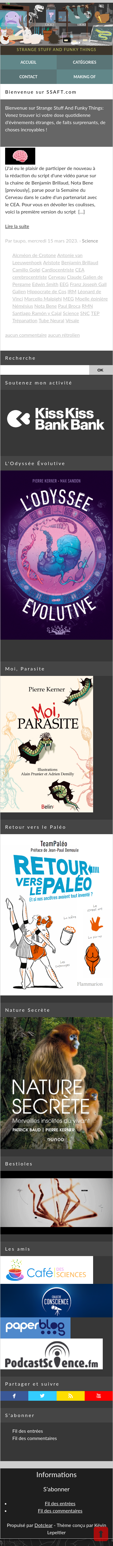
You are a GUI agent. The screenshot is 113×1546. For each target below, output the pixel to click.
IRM (71, 291)
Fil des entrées (27, 1431)
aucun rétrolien (64, 335)
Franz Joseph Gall (88, 284)
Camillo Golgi (26, 269)
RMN (87, 306)
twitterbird (42, 1396)
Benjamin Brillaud (79, 262)
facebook (14, 1396)
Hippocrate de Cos (46, 291)
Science (90, 240)
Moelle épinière (91, 298)
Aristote (51, 262)
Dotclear (43, 1525)
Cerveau (57, 277)
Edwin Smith (45, 284)
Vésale (72, 320)
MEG (68, 298)
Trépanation (24, 320)
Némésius (22, 306)
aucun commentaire (26, 335)
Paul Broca (69, 306)
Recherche (20, 358)
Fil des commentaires (34, 1438)
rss (71, 1396)
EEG (64, 284)
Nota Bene (45, 306)
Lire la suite (17, 226)
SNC (85, 313)
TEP (95, 313)
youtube (99, 1396)
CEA (79, 269)
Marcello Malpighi (43, 298)
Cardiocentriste (58, 269)
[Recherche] (44, 370)
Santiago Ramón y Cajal (36, 313)
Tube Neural (51, 320)
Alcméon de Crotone (34, 255)
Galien (19, 291)
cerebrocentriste (29, 277)
